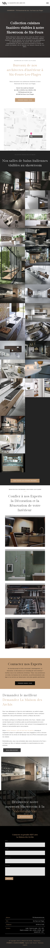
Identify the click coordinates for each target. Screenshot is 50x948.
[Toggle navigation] (47, 3)
